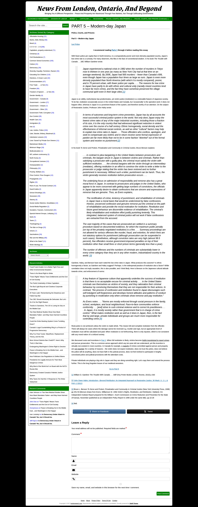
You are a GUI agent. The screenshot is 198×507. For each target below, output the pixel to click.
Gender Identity (35, 95)
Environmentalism (36, 81)
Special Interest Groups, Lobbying (42, 213)
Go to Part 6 (114, 369)
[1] (124, 92)
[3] (90, 255)
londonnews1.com (76, 503)
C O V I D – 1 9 (35, 47)
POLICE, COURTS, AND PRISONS (118, 19)
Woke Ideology (35, 245)
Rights (32, 182)
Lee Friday (75, 44)
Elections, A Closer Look (38, 78)
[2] (119, 140)
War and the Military (37, 238)
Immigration (34, 123)
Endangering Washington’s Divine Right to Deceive (48, 347)
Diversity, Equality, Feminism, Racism (43, 71)
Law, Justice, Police (37, 130)
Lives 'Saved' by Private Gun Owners (43, 140)
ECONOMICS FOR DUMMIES (38, 19)
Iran (31, 127)
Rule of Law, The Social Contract (41, 186)
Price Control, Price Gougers (40, 175)
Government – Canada (38, 99)
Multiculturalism (35, 151)
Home (83, 500)
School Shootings (36, 193)
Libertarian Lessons (37, 137)
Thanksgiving (34, 224)
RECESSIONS (98, 19)
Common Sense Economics (39, 61)
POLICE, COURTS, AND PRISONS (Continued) (150, 19)
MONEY (72, 19)
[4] (101, 318)
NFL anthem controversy (38, 154)
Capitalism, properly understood (41, 50)
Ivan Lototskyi (34, 414)
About (88, 500)
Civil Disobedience (36, 57)
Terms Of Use (106, 500)
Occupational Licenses (38, 161)
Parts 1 (114, 50)
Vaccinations (34, 234)
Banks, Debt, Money (37, 40)
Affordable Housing (36, 36)
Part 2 (103, 340)
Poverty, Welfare (35, 172)
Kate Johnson (34, 392)
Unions (32, 231)
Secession (33, 196)
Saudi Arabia (34, 189)
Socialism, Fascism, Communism (41, 210)
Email (73, 465)
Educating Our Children (38, 75)
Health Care (34, 120)
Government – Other (37, 109)
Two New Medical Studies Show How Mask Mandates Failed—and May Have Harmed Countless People (48, 315)
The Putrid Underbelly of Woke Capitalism (44, 283)
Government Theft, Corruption (40, 113)
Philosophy (34, 168)
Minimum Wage (35, 147)
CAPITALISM (84, 19)
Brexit (32, 43)
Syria (31, 217)
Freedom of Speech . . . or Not (40, 92)
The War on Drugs (36, 227)
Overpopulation (35, 165)
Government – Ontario (37, 106)
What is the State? (36, 241)
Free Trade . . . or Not (37, 85)
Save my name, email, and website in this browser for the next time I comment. (105, 487)
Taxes (32, 220)
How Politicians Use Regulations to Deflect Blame (47, 356)
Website (74, 474)
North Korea (34, 158)
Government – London (37, 102)
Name (74, 456)
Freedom (33, 88)
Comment (76, 434)
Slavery (32, 200)
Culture (32, 64)
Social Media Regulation (38, 206)
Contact (114, 500)
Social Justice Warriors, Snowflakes (42, 203)
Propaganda (34, 179)
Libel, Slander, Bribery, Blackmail (41, 133)
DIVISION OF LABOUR (59, 19)
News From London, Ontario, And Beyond (99, 8)
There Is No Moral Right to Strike (41, 273)
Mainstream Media (36, 144)
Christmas (33, 54)
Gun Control (34, 116)
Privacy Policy (96, 500)
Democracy (34, 68)
